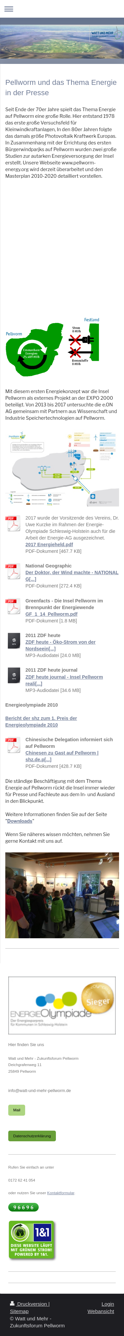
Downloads (19, 821)
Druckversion (29, 1304)
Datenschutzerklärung (32, 1136)
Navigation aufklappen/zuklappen (62, 9)
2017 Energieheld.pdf (49, 544)
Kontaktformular (60, 1193)
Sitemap (19, 1311)
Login (108, 1304)
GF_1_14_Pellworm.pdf (51, 614)
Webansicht (101, 1311)
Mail (16, 1110)
